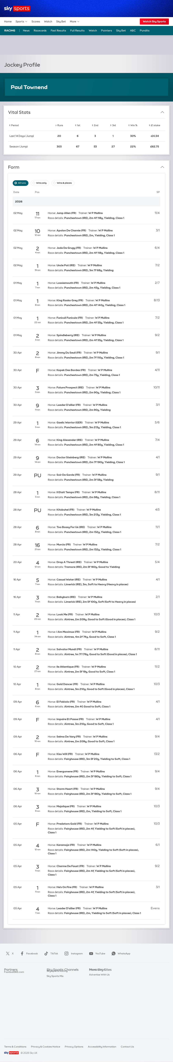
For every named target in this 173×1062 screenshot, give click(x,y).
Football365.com (14, 990)
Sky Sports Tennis (57, 1005)
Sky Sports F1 (54, 1000)
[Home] (17, 8)
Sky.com (94, 975)
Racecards (40, 30)
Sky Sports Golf (56, 995)
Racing (9, 30)
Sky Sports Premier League (62, 980)
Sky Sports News (56, 1015)
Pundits (145, 30)
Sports (22, 21)
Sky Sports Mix (55, 1031)
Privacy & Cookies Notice (45, 1046)
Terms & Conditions (15, 1046)
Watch (48, 21)
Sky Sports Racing (57, 1026)
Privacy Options (74, 1046)
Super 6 (8, 980)
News (26, 30)
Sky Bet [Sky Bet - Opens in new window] (121, 30)
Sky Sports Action (57, 1010)
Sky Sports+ (53, 1021)
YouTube (96, 953)
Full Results (77, 30)
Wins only (41, 183)
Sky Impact (95, 1005)
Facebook (28, 953)
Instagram (73, 953)
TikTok (50, 953)
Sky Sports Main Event (59, 975)
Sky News (94, 980)
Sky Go (93, 985)
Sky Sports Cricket (57, 990)
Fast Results (58, 30)
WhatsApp (120, 953)
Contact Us (127, 1046)
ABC (133, 30)
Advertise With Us (99, 1015)
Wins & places (64, 183)
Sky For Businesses (100, 995)
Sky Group (95, 990)
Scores (36, 21)
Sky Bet (61, 21)
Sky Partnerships (98, 1000)
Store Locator (97, 1010)
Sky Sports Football (58, 985)
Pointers (106, 30)
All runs (22, 183)
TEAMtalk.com (13, 985)
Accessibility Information (102, 1046)
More (75, 21)
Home (8, 21)
